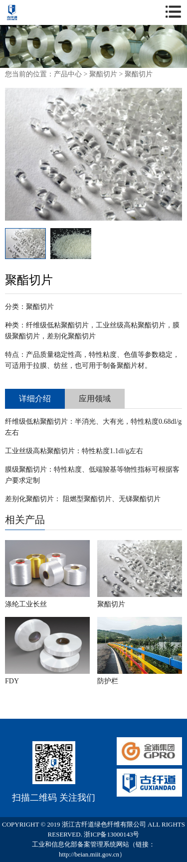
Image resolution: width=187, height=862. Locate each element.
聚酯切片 (103, 74)
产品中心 (68, 74)
